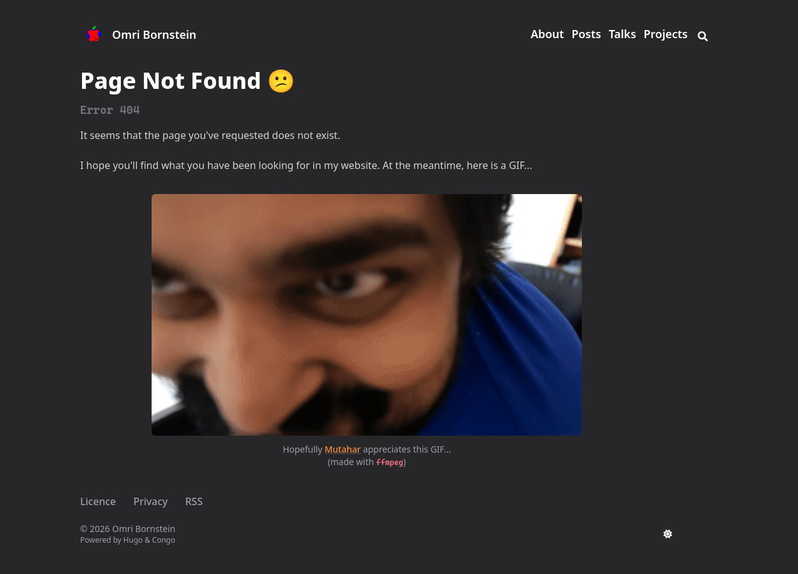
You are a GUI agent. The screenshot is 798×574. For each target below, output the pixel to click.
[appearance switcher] (668, 534)
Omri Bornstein (154, 34)
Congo (163, 540)
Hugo (133, 540)
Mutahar (342, 449)
